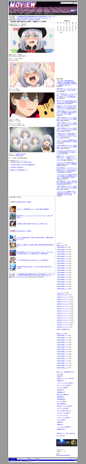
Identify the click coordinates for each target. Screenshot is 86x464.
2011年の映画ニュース (62, 281)
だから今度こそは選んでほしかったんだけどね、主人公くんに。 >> (34, 18)
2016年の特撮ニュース (62, 358)
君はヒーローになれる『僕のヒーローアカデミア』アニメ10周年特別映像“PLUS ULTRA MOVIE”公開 (67, 102)
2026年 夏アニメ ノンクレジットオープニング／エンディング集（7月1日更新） (66, 90)
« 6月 (61, 32)
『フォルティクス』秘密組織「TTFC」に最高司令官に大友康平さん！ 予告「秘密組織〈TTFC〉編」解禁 (66, 193)
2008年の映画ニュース (62, 288)
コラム (58, 374)
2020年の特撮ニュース (62, 349)
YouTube (37, 19)
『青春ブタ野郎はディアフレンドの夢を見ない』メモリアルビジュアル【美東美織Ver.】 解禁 (67, 119)
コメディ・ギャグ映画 (62, 417)
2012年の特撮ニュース (62, 367)
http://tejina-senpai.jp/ (20, 154)
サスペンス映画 (61, 401)
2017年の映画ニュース (62, 267)
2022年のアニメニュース (63, 304)
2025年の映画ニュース (62, 249)
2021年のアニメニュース (63, 306)
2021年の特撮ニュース (62, 347)
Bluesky (19, 19)
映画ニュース (60, 245)
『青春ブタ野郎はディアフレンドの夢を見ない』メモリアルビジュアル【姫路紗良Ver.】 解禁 (67, 188)
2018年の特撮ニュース (62, 353)
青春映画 (59, 424)
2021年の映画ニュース (62, 258)
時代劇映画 (60, 392)
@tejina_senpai (19, 155)
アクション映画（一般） (63, 410)
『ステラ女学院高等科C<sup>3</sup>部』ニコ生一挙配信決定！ (33, 260)
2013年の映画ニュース (62, 277)
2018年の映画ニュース (62, 265)
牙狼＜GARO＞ (38, 13)
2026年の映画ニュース (62, 247)
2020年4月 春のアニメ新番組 (24, 231)
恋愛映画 (59, 422)
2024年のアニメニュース (63, 299)
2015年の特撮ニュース (62, 360)
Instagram (31, 19)
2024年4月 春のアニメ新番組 (24, 201)
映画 (11, 13)
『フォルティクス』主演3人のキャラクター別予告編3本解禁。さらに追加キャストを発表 (66, 152)
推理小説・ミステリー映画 (63, 406)
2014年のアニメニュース (63, 322)
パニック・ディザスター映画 (64, 383)
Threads (24, 19)
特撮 (21, 13)
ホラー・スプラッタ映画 (63, 385)
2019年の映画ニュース (62, 263)
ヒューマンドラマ (61, 415)
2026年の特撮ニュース (62, 335)
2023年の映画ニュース (62, 254)
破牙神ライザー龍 (48, 13)
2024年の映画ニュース (62, 251)
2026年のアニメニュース (63, 294)
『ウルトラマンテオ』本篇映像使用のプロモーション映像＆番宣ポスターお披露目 (67, 142)
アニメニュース (24, 277)
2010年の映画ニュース (62, 284)
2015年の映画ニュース (62, 272)
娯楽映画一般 (60, 429)
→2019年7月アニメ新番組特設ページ (18, 169)
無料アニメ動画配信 (62, 329)
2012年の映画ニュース (62, 279)
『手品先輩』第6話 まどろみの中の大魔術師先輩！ (22, 164)
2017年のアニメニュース (63, 315)
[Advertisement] (20, 180)
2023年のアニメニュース (63, 301)
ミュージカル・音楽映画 (63, 426)
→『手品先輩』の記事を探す (16, 167)
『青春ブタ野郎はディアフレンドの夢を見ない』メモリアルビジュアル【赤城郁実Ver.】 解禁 (67, 147)
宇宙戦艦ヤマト (28, 13)
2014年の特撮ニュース (62, 363)
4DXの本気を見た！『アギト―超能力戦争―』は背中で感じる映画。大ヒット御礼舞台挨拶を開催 (67, 182)
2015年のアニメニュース (63, 320)
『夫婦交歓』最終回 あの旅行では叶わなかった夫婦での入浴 (32, 223)
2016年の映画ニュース (62, 270)
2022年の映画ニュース (62, 256)
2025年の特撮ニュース (62, 337)
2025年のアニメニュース (63, 297)
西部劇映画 (60, 396)
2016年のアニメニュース (63, 317)
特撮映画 (59, 380)
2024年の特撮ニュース (62, 340)
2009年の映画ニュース (62, 286)
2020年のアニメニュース (63, 308)
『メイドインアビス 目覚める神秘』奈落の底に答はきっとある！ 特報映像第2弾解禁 (67, 164)
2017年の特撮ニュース (62, 356)
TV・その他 (60, 435)
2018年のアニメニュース (63, 313)
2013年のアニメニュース (63, 324)
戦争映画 (59, 389)
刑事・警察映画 (61, 403)
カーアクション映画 (62, 408)
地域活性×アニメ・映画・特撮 (64, 433)
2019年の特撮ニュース (62, 351)
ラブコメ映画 (60, 420)
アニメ (16, 13)
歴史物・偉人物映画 (62, 394)
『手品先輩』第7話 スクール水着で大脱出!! (21, 162)
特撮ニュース (60, 333)
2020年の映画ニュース (62, 261)
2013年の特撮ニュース (62, 365)
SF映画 (59, 376)
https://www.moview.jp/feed (63, 455)
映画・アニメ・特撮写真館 (63, 372)
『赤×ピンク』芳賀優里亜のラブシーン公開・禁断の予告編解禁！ (33, 209)
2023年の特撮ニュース (62, 342)
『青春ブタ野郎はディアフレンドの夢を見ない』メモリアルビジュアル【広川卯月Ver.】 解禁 (67, 124)
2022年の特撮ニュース (62, 344)
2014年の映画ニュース (62, 274)
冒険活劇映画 (60, 399)
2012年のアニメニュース (63, 327)
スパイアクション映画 (62, 413)
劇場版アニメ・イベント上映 (64, 378)
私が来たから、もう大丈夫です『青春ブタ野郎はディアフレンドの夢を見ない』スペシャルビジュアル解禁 (67, 107)
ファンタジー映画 (61, 387)
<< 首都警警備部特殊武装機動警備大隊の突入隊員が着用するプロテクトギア (36, 16)
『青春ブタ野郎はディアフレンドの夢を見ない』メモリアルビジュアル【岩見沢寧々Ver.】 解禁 (67, 130)
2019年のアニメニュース (15, 277)
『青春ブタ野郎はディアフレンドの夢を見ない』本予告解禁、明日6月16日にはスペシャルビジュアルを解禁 (67, 113)
